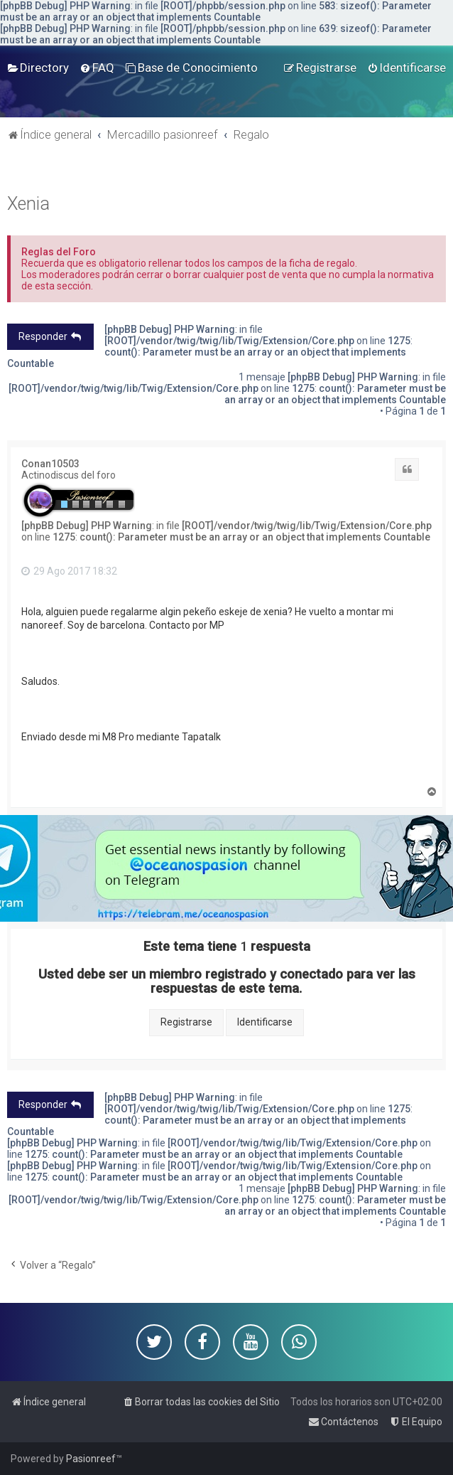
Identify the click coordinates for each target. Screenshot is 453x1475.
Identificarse (265, 1022)
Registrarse (186, 1022)
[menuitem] (38, 68)
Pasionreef (91, 1458)
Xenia (28, 203)
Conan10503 (50, 463)
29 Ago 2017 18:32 (69, 571)
